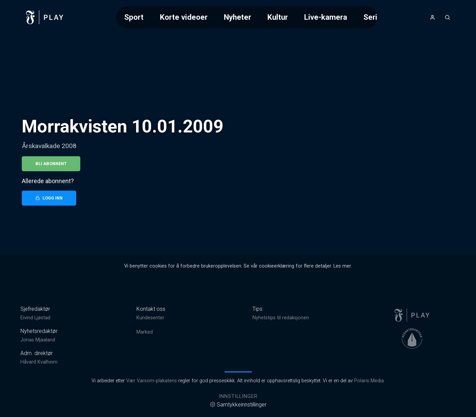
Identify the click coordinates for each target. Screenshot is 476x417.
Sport (134, 17)
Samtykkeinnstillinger (238, 404)
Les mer (342, 266)
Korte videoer (184, 17)
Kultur (277, 17)
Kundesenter (150, 318)
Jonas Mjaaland (37, 340)
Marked (144, 332)
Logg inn (49, 198)
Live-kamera (325, 17)
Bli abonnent (51, 163)
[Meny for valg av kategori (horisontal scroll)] (247, 17)
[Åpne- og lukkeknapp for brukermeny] (432, 17)
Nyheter (237, 17)
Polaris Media (369, 381)
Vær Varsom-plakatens (151, 381)
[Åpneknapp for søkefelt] (447, 17)
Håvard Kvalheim (39, 362)
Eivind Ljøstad (35, 318)
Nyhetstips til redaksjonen (280, 318)
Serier (373, 17)
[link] (45, 17)
